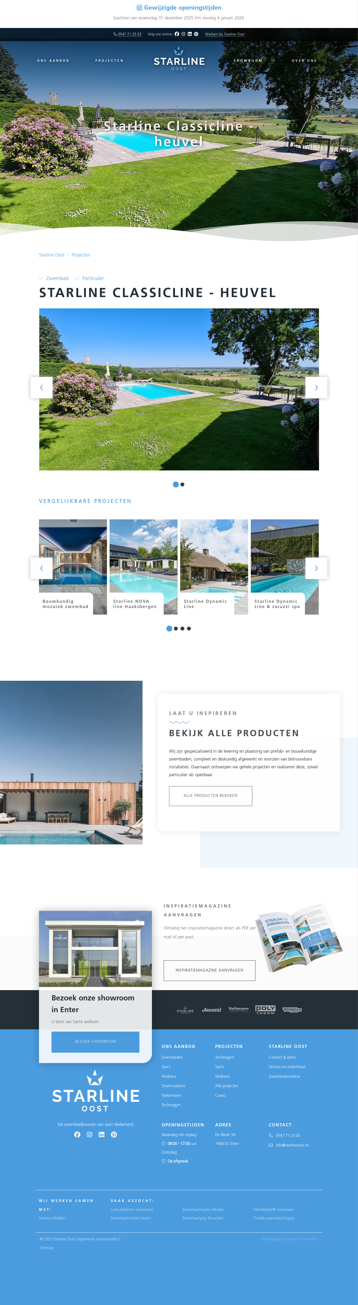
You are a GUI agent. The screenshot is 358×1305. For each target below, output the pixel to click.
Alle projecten (226, 1086)
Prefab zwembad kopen (274, 1219)
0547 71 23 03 (129, 34)
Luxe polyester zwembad (131, 1210)
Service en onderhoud (287, 1067)
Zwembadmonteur (284, 1077)
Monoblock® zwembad (273, 1210)
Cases (220, 1096)
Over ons (304, 61)
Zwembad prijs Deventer (202, 1219)
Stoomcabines (173, 1086)
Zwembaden (172, 1058)
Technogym (171, 1105)
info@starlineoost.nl (288, 1146)
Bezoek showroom (95, 1153)
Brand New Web (304, 1239)
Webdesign (272, 1239)
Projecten (109, 61)
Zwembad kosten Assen (131, 1219)
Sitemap (47, 1248)
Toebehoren (171, 1096)
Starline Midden (52, 1219)
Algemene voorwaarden (98, 1239)
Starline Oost (52, 255)
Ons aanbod (53, 61)
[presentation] (42, 387)
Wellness (169, 1077)
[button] (176, 484)
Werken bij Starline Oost (225, 34)
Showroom (248, 61)
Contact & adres (282, 1058)
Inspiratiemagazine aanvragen (209, 971)
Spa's (166, 1067)
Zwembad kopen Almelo (203, 1210)
